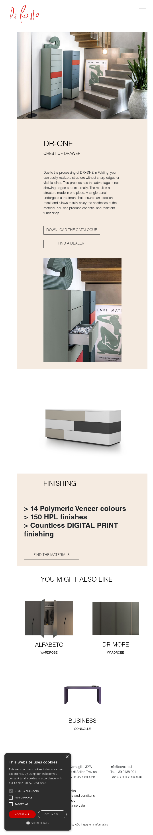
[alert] (37, 792)
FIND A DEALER (71, 244)
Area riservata (75, 806)
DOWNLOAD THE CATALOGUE (71, 230)
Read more (39, 783)
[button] (38, 823)
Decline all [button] (52, 814)
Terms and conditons (80, 796)
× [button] (67, 757)
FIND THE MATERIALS (51, 555)
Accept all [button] (22, 814)
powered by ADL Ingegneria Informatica (84, 824)
